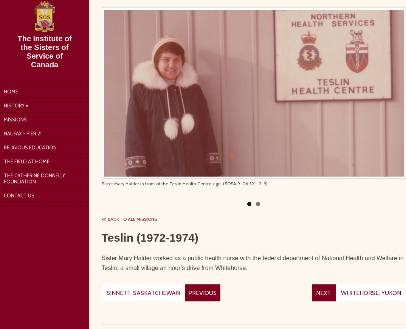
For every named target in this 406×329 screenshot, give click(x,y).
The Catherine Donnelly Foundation (34, 178)
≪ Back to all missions (129, 219)
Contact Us (19, 195)
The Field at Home (27, 161)
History (14, 105)
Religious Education (30, 147)
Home (11, 91)
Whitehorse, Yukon (371, 292)
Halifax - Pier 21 (23, 133)
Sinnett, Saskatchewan (143, 292)
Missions (15, 119)
